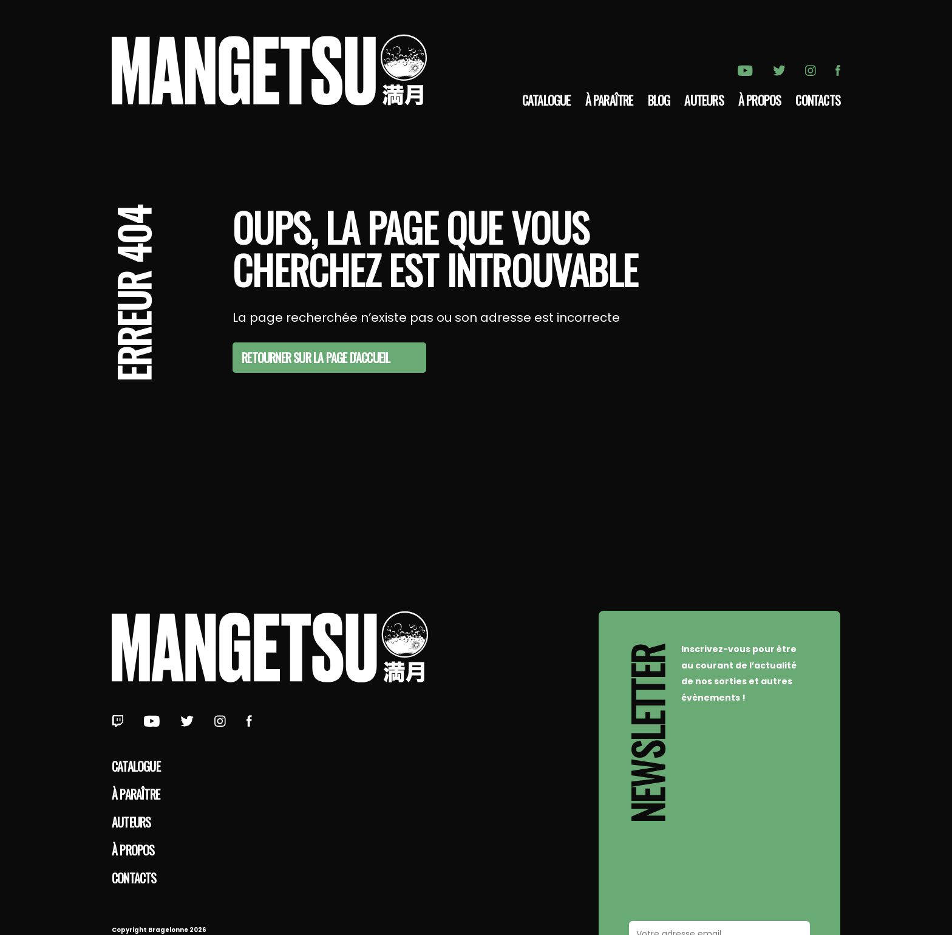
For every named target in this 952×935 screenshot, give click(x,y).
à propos (759, 100)
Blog (659, 100)
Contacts (817, 100)
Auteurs (703, 100)
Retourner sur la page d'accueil (316, 357)
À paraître (609, 100)
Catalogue (546, 100)
